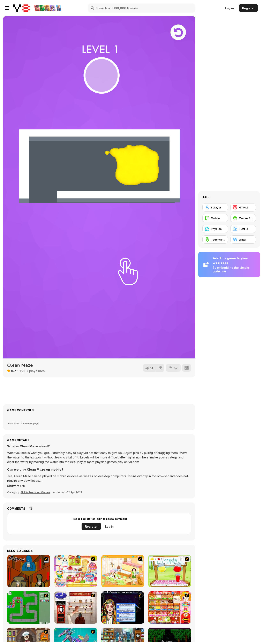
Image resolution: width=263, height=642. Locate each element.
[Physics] (215, 229)
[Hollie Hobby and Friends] (169, 571)
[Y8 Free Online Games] (21, 8)
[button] (16, 486)
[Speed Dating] (122, 607)
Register (248, 8)
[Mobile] (215, 218)
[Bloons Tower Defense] (28, 607)
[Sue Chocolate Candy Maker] (75, 571)
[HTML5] (243, 207)
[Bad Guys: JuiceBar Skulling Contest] (28, 571)
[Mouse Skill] (243, 218)
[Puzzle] (243, 229)
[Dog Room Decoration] (122, 571)
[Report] (173, 368)
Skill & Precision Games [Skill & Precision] (35, 492)
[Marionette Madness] (75, 607)
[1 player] (215, 207)
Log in (229, 8)
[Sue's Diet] (169, 607)
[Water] (243, 239)
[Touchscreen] (215, 239)
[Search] (92, 8)
